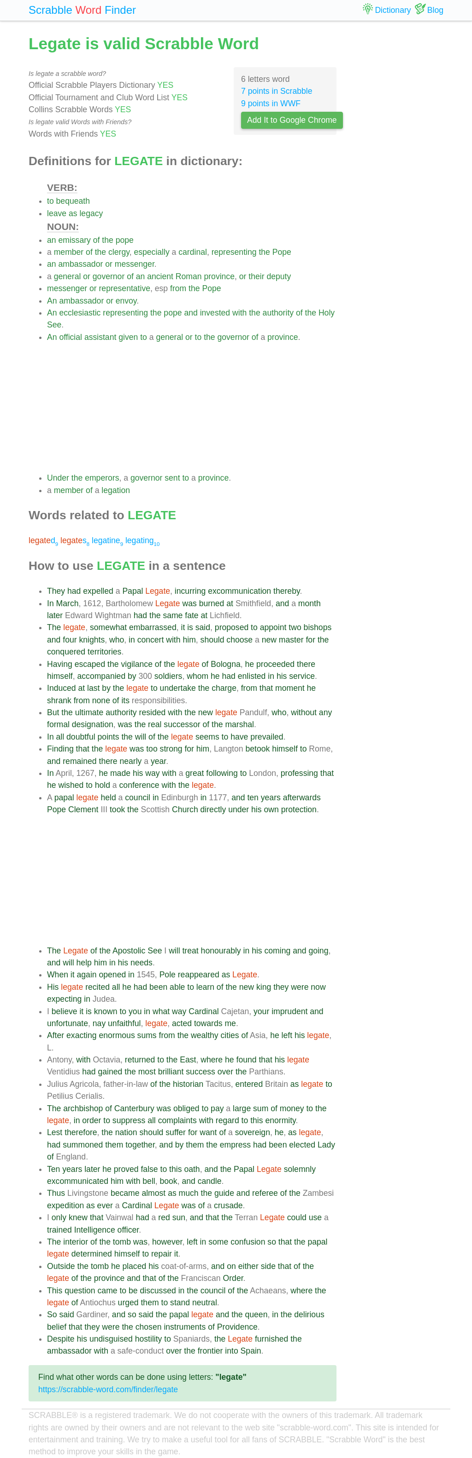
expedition (65, 1205)
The (54, 627)
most (147, 1071)
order (91, 1120)
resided (152, 712)
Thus (56, 1193)
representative (124, 288)
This (54, 1290)
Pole (167, 974)
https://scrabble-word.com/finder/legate (108, 1389)
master (291, 639)
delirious (309, 1314)
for (310, 639)
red (164, 1217)
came (108, 1290)
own (271, 809)
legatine (107, 540)
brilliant (171, 1071)
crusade (228, 1205)
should (212, 639)
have (239, 736)
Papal (132, 591)
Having (59, 664)
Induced (61, 688)
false (149, 1169)
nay (99, 1023)
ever (105, 1205)
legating (142, 540)
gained (110, 1071)
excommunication (239, 591)
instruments (185, 1327)
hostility (148, 1338)
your (261, 1011)
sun (178, 1217)
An (52, 300)
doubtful (80, 736)
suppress (128, 1120)
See (54, 324)
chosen (149, 1327)
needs (141, 962)
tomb (122, 1241)
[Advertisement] (191, 407)
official (70, 337)
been (158, 987)
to (50, 201)
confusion (247, 1241)
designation (92, 724)
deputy (278, 276)
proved (126, 1169)
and (190, 312)
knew (78, 1217)
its (125, 700)
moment (290, 688)
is (190, 627)
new (269, 639)
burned (211, 603)
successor (182, 724)
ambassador (80, 264)
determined (91, 1253)
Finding (60, 748)
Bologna (226, 664)
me (230, 1023)
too (151, 748)
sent (172, 477)
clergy (119, 252)
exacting (81, 1035)
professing (299, 773)
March (67, 603)
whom (197, 676)
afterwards (302, 797)
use (315, 1217)
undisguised (111, 1338)
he (249, 664)
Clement (83, 809)
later (55, 615)
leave (56, 213)
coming (278, 950)
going (318, 950)
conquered (66, 651)
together (140, 1144)
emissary (74, 240)
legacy (91, 213)
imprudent (289, 1011)
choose (239, 639)
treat (190, 950)
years (271, 797)
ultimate (89, 712)
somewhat (108, 627)
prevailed (266, 736)
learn (205, 987)
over (225, 1071)
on (231, 1266)
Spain (251, 1350)
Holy (327, 312)
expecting (64, 999)
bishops (318, 627)
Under (58, 477)
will (140, 736)
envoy (126, 300)
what (161, 1011)
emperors (102, 477)
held (108, 797)
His (53, 987)
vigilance (136, 664)
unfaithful (124, 1023)
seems (207, 736)
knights (92, 639)
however (167, 1241)
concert (150, 639)
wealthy (204, 1035)
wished (70, 785)
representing (234, 252)
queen (256, 1314)
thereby (286, 591)
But (53, 712)
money (292, 1108)
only (59, 1217)
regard (227, 1120)
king (263, 987)
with (239, 312)
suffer (175, 1132)
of (96, 240)
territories (104, 651)
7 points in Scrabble (277, 91)
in (132, 639)
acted (182, 1023)
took (117, 809)
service (302, 676)
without (304, 712)
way (152, 773)
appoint (273, 627)
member (69, 252)
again (87, 974)
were (299, 987)
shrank (59, 700)
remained (79, 761)
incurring (190, 591)
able (177, 987)
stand (180, 1302)
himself (60, 676)
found (246, 1059)
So (52, 1314)
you (135, 1011)
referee (265, 1193)
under (238, 809)
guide (224, 1193)
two (295, 627)
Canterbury (134, 1108)
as (73, 213)
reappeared (198, 974)
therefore (81, 1132)
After (55, 1035)
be (133, 1290)
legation (115, 490)
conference (139, 785)
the (107, 240)
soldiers (168, 676)
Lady (326, 1144)
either (248, 1266)
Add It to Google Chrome (292, 120)
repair (161, 1253)
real (154, 724)
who (116, 639)
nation (126, 1132)
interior (75, 1241)
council (137, 797)
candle (210, 1181)
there (306, 664)
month (309, 603)
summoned (83, 1144)
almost (153, 1193)
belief (56, 1327)
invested (215, 312)
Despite (61, 1338)
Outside (61, 1266)
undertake (178, 688)
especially (151, 252)
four (70, 639)
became (125, 1193)
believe (64, 1011)
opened (112, 974)
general (67, 276)
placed (134, 1266)
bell (148, 1181)
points (108, 736)
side (268, 1266)
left (287, 1035)
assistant (100, 337)
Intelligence (94, 1229)
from (178, 288)
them (114, 1144)
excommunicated (77, 1181)
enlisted (252, 676)
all (60, 736)
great (194, 773)
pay (217, 1108)
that (266, 688)
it (183, 627)
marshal (239, 724)
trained (59, 1229)
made (120, 773)
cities (230, 1035)
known (106, 1011)
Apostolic (128, 950)
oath (192, 1169)
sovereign (252, 1132)
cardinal (192, 252)
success (200, 1071)
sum (260, 1108)
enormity (280, 1120)
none (101, 700)
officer (128, 1229)
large (242, 1108)
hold (102, 785)
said (202, 627)
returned (140, 1059)
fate (191, 615)
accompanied (101, 676)
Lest (54, 1132)
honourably (221, 950)
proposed (231, 627)
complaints (177, 1120)
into (231, 1350)
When (57, 974)
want (208, 1132)
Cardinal (204, 1011)
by (132, 676)
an (51, 240)
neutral (204, 1302)
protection (299, 809)
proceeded (275, 664)
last (93, 688)
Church (185, 809)
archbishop (83, 1108)
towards (208, 1023)
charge (224, 688)
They (56, 591)
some (218, 1241)
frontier (210, 1350)
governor (108, 276)
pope (125, 240)
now (318, 987)
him (189, 639)
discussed (158, 1290)
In (50, 603)
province (219, 276)
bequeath (73, 201)
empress (235, 1144)
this (256, 1120)
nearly (131, 761)
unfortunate (67, 1023)
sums (147, 1035)
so (271, 1241)
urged (128, 1302)
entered (249, 1084)
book (168, 1181)
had (74, 591)
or (108, 264)
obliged (186, 1108)
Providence (237, 1327)
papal (64, 797)
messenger (134, 264)
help (84, 962)
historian (188, 1084)
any (325, 712)
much (189, 1193)
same (173, 615)
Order (233, 1278)
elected (302, 1144)
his (282, 676)
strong (171, 748)
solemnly (300, 1169)
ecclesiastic (79, 312)
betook (257, 748)
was (189, 603)
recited (97, 987)
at (229, 603)
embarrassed (153, 627)
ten (252, 797)
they (281, 987)
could (297, 1217)
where (212, 1059)
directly (213, 809)
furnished (271, 1338)
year (158, 761)
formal (58, 724)
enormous (117, 1035)
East (188, 1059)
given (128, 337)
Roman (189, 276)
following (221, 773)
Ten (53, 1169)
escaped (90, 664)
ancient (160, 276)
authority (278, 312)
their (256, 276)
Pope (281, 252)
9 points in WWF (271, 103)
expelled (98, 591)
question (80, 1290)
